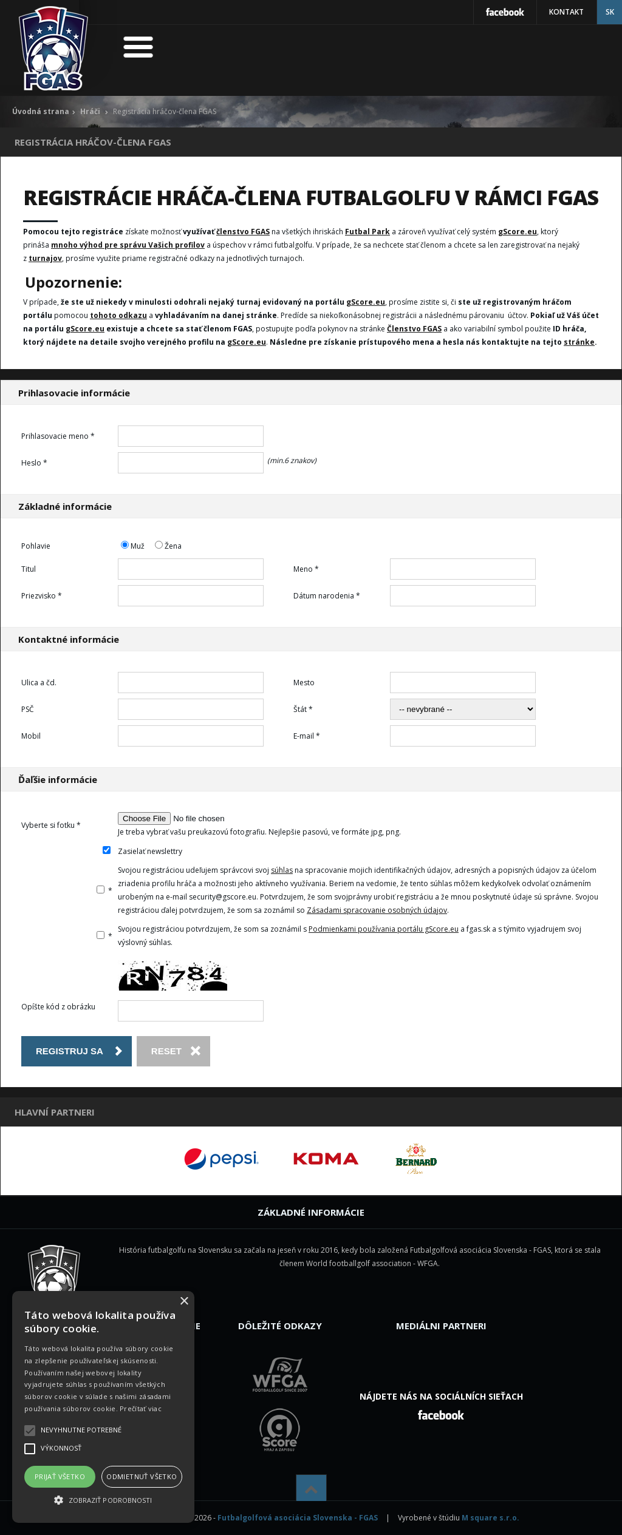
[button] (103, 1500)
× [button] (183, 1301)
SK (610, 12)
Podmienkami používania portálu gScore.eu (384, 929)
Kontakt (566, 12)
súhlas (282, 870)
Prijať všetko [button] (60, 1476)
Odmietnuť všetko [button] (141, 1476)
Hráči (90, 111)
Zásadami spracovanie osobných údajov (377, 910)
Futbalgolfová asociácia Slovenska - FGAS (297, 1518)
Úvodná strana (40, 111)
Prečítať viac (141, 1408)
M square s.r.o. (490, 1518)
